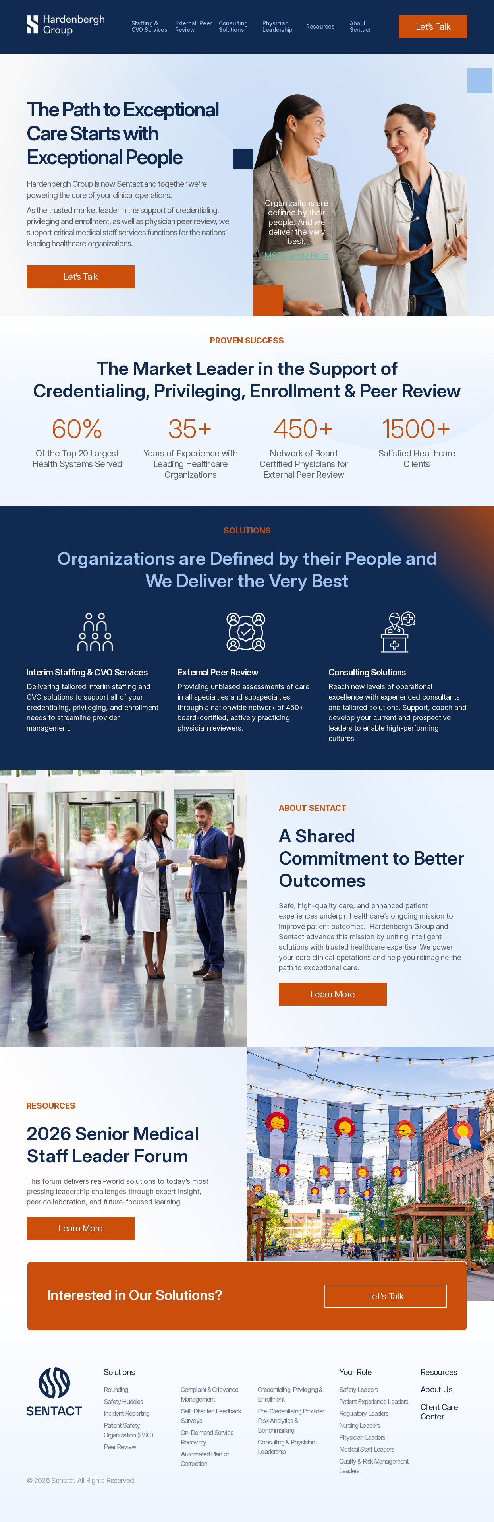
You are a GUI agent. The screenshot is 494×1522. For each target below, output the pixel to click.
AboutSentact (360, 26)
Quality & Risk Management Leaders (374, 1466)
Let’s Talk (433, 26)
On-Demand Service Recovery (207, 1437)
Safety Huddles (123, 1402)
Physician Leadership (277, 26)
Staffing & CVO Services (149, 26)
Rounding (116, 1390)
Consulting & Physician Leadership (286, 1447)
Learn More (333, 994)
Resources (320, 26)
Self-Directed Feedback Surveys (211, 1416)
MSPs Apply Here (296, 255)
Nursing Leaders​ (359, 1425)
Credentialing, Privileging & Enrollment (290, 1394)
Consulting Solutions (235, 26)
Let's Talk (385, 1296)
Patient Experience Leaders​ (374, 1402)
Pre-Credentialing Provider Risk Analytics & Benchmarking (291, 1420)
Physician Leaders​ (362, 1437)
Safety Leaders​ (358, 1390)
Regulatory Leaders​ (364, 1413)
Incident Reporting (127, 1413)
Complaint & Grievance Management (209, 1394)
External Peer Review (193, 26)
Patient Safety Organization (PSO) (129, 1430)
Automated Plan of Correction (205, 1459)
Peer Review (120, 1447)
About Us (436, 1389)
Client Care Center (439, 1411)
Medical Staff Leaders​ (366, 1449)
